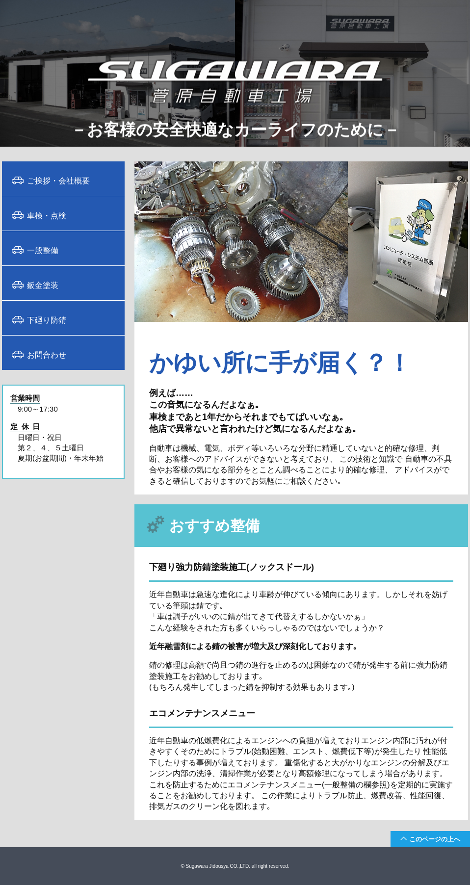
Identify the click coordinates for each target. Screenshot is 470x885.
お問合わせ (46, 354)
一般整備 (42, 250)
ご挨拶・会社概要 (58, 180)
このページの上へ (434, 838)
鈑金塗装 (42, 284)
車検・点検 (46, 215)
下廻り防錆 (46, 319)
